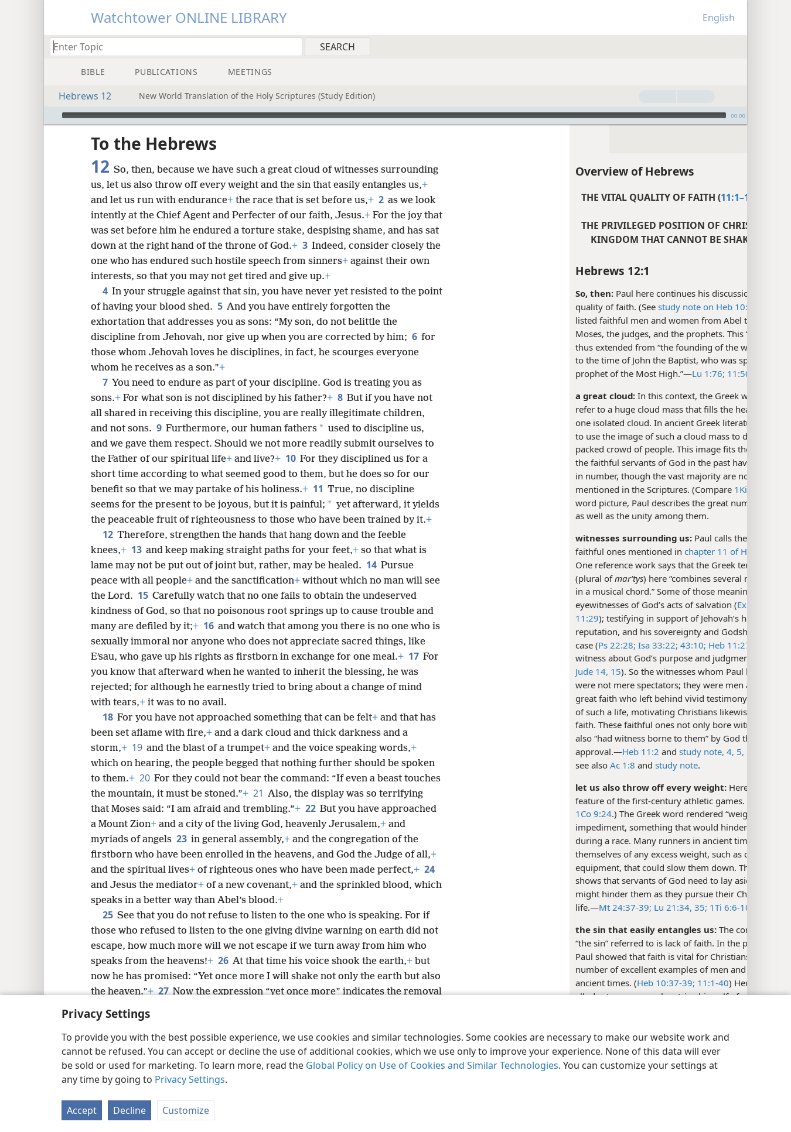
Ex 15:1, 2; (672, 604)
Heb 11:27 (642, 645)
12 (107, 564)
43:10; (606, 645)
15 (160, 625)
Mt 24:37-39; (539, 907)
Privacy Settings (190, 1079)
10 (290, 473)
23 (260, 869)
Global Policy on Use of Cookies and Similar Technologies (432, 1065)
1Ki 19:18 (667, 489)
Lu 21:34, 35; (593, 907)
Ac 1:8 (536, 765)
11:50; (653, 373)
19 (136, 777)
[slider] (394, 115)
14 (371, 595)
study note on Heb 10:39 (622, 307)
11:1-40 (626, 983)
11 (318, 504)
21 (296, 823)
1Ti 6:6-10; (644, 907)
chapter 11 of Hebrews (644, 551)
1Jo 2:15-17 (691, 907)
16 (208, 656)
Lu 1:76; (622, 373)
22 (356, 838)
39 (665, 751)
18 (107, 747)
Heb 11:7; (694, 658)
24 (194, 914)
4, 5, (649, 751)
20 (144, 808)
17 (413, 686)
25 (107, 945)
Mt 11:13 (686, 373)
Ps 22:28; (531, 645)
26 (244, 991)
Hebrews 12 (79, 96)
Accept (82, 1110)
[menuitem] (734, 46)
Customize (185, 1110)
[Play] (51, 115)
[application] (395, 115)
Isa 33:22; (571, 645)
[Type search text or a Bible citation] (170, 46)
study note (712, 751)
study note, (615, 751)
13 (136, 580)
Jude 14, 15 (512, 671)
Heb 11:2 (554, 751)
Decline (129, 1110)
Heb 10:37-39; (580, 983)
